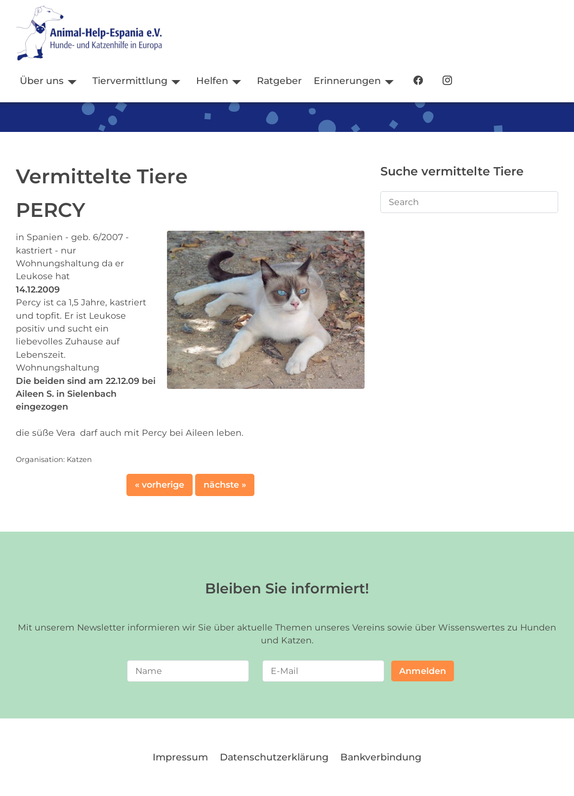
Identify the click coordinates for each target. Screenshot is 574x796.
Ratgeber (279, 80)
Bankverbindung (380, 757)
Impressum (180, 757)
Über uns (42, 80)
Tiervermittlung (129, 80)
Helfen (212, 80)
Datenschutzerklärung (274, 757)
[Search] (469, 202)
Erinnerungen (347, 80)
